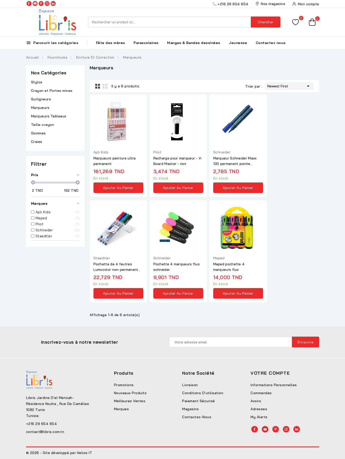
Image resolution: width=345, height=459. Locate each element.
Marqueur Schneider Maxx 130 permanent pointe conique (235, 161)
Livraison (190, 385)
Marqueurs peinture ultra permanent (114, 161)
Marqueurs (40, 107)
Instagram (47, 3)
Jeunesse (238, 43)
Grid (97, 86)
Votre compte (270, 373)
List (105, 86)
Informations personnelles (274, 385)
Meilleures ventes (130, 401)
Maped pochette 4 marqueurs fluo (229, 267)
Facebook (29, 3)
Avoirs (256, 401)
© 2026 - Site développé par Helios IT (59, 452)
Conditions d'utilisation (202, 393)
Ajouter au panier (118, 187)
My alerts (259, 417)
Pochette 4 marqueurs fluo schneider (176, 267)
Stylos (37, 82)
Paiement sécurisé (198, 401)
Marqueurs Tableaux (48, 116)
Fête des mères (110, 43)
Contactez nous (271, 43)
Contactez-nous (196, 417)
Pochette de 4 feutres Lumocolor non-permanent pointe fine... (115, 267)
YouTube (35, 3)
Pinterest (41, 3)
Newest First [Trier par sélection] (289, 85)
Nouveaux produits (130, 393)
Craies (36, 141)
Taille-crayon (42, 124)
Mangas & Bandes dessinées (193, 43)
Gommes (38, 133)
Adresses (259, 409)
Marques (121, 409)
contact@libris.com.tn (45, 431)
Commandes (261, 393)
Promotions (124, 385)
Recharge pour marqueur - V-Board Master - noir (177, 161)
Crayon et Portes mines (52, 90)
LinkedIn (53, 3)
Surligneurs (41, 99)
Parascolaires (146, 43)
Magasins (190, 409)
